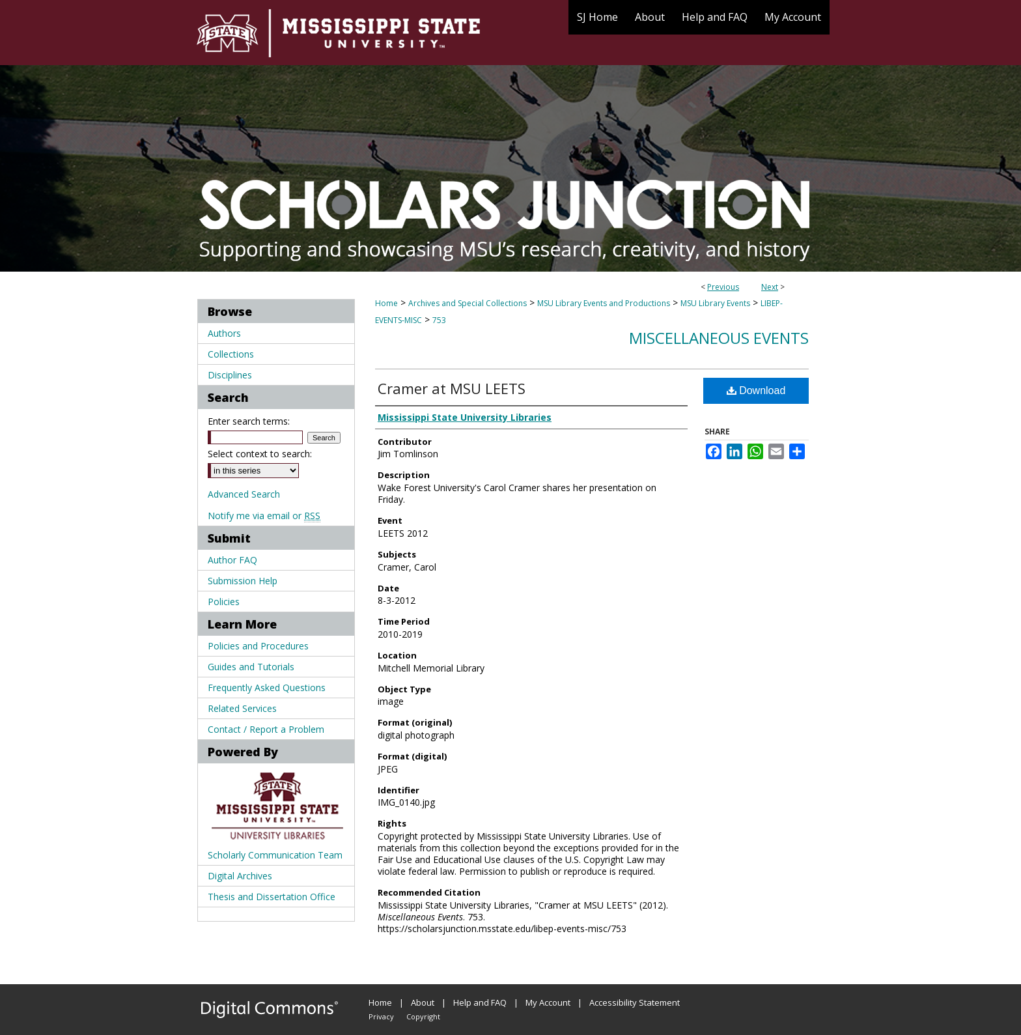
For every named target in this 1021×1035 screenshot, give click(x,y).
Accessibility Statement (634, 1002)
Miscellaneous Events (719, 337)
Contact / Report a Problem (266, 729)
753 (439, 320)
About (422, 1002)
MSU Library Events (715, 303)
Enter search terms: (249, 421)
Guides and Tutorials (251, 666)
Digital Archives (240, 876)
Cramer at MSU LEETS (451, 388)
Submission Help (242, 580)
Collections (231, 354)
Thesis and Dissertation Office (271, 896)
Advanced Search (244, 494)
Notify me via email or (264, 515)
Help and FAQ (480, 1002)
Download (756, 390)
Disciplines (230, 375)
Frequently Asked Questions (267, 687)
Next (769, 286)
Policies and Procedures (258, 646)
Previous (723, 286)
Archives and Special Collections (467, 303)
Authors (224, 333)
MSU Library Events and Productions (603, 303)
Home (386, 303)
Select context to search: (260, 453)
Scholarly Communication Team (275, 855)
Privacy (381, 1016)
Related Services (242, 708)
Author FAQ (232, 560)
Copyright (423, 1016)
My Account (547, 1002)
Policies (224, 601)
